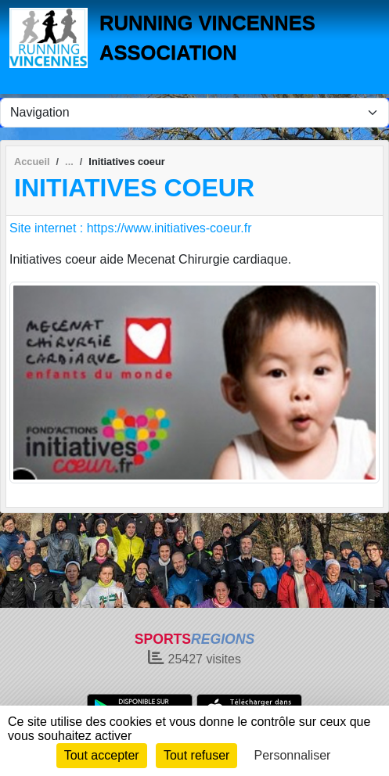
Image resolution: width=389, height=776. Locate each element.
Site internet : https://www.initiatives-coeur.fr (130, 228)
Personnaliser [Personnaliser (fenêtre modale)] (292, 755)
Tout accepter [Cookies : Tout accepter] (101, 755)
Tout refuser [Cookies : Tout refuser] (196, 755)
